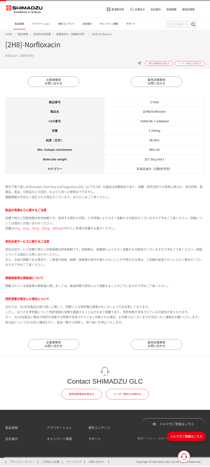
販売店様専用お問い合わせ (156, 82)
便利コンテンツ (99, 428)
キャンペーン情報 (59, 439)
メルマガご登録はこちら (173, 425)
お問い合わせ (96, 463)
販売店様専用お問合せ (81, 395)
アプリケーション (59, 428)
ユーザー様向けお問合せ (127, 395)
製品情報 (11, 428)
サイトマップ (74, 463)
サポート (94, 439)
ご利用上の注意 (50, 463)
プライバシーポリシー (22, 463)
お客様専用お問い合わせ (53, 82)
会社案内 (11, 439)
